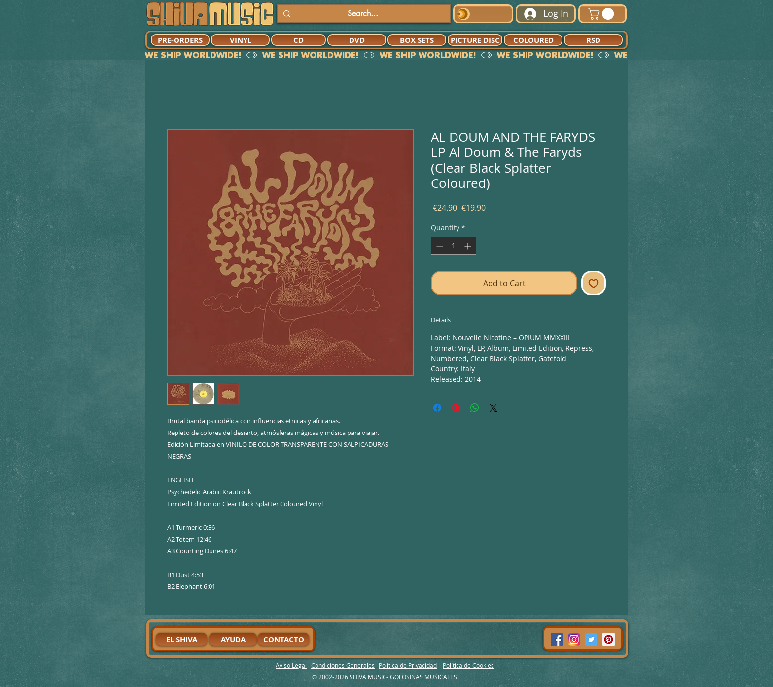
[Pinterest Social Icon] (608, 639)
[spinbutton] (453, 245)
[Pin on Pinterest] (456, 408)
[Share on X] (493, 408)
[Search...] (362, 13)
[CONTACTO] (283, 639)
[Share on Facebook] (437, 408)
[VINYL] (240, 40)
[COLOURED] (533, 40)
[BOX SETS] (416, 40)
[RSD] (593, 40)
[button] (602, 14)
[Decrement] (438, 245)
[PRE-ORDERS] (180, 40)
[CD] (298, 40)
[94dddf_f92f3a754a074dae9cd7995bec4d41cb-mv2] (574, 639)
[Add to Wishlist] (593, 283)
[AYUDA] (233, 639)
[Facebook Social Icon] (557, 639)
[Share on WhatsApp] (475, 408)
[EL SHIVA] (181, 639)
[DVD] (356, 40)
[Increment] (468, 245)
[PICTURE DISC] (475, 40)
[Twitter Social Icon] (591, 639)
